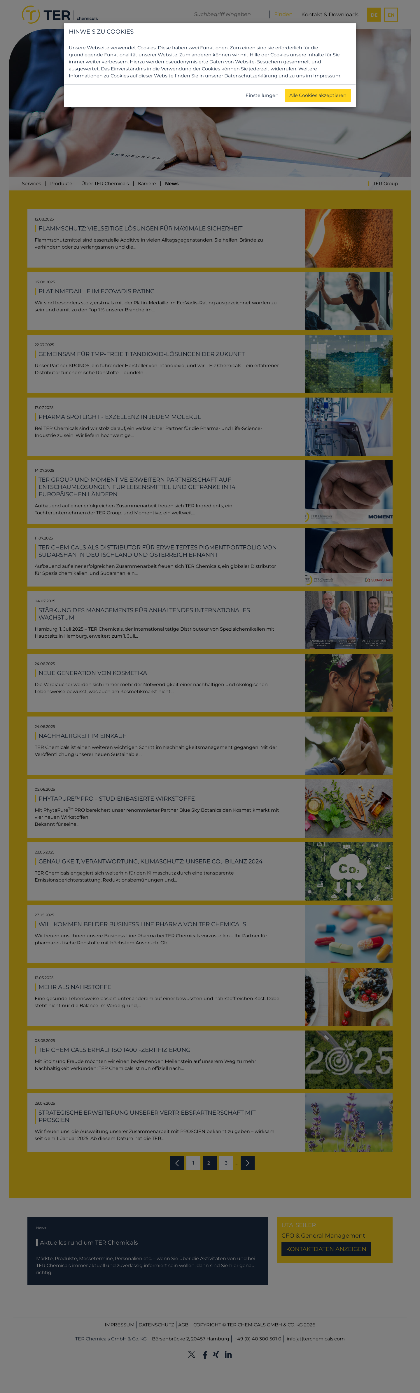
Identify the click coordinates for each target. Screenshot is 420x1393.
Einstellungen (262, 95)
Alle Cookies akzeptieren (317, 95)
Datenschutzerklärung (250, 76)
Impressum (326, 76)
